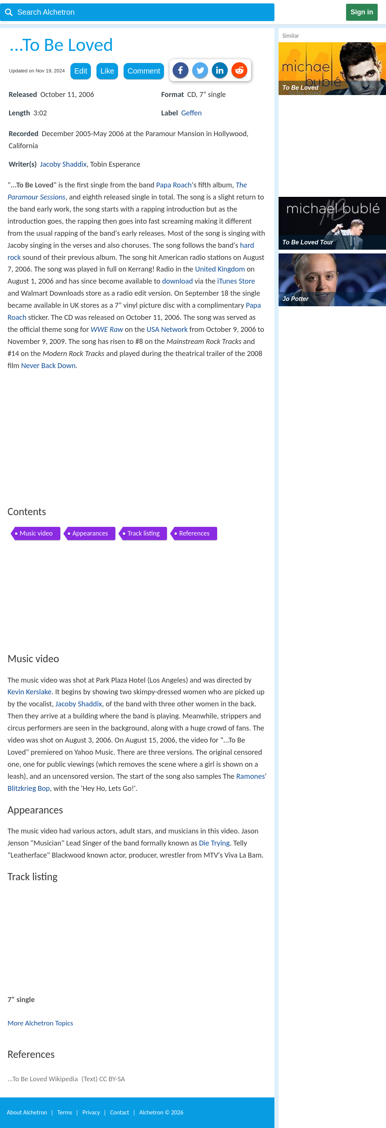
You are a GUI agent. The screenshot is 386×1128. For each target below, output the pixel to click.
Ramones (250, 776)
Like (107, 71)
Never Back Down (48, 365)
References (194, 533)
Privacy (91, 1112)
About (27, 1112)
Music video (36, 533)
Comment (143, 71)
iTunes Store (236, 280)
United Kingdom (220, 268)
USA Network (167, 329)
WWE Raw (106, 329)
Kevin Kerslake (30, 691)
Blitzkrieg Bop (29, 788)
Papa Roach (174, 184)
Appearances (90, 533)
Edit (80, 71)
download (177, 280)
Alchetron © (161, 1112)
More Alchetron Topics (40, 1023)
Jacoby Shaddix (63, 164)
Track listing (143, 533)
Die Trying (214, 842)
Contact (119, 1112)
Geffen (191, 112)
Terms (64, 1112)
